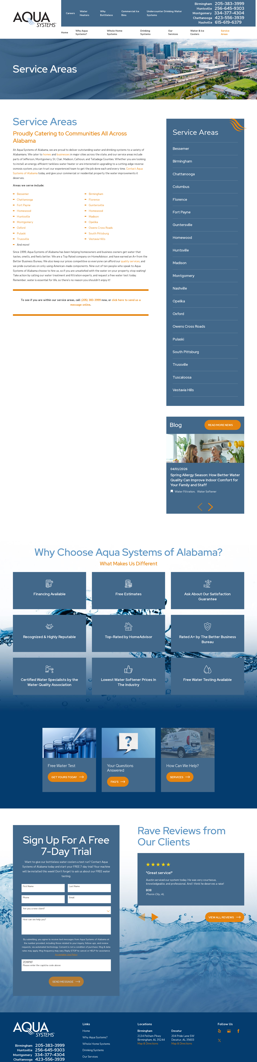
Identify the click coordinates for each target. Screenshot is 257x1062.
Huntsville (23, 216)
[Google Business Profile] (229, 1031)
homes (47, 154)
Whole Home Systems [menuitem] (114, 32)
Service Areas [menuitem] (225, 32)
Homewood (24, 211)
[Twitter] (219, 1040)
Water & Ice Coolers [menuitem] (197, 32)
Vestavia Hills (97, 239)
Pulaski (21, 233)
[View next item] (211, 507)
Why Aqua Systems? (95, 1037)
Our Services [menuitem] (173, 32)
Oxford (21, 228)
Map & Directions (147, 1043)
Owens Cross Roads (101, 228)
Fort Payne (23, 205)
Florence (94, 200)
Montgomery (25, 222)
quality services (130, 261)
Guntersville (96, 205)
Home (86, 1031)
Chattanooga (25, 200)
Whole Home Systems (96, 1044)
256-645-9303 (229, 8)
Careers (70, 13)
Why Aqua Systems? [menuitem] (82, 32)
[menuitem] (205, 148)
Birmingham (96, 194)
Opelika (93, 222)
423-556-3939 (229, 18)
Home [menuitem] (64, 32)
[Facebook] (238, 1031)
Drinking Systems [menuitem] (145, 32)
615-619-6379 (228, 22)
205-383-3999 (229, 4)
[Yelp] (219, 1031)
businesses (63, 154)
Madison (94, 216)
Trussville (23, 239)
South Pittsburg (99, 233)
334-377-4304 (229, 13)
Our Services (90, 1057)
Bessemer (23, 194)
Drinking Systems (93, 1050)
